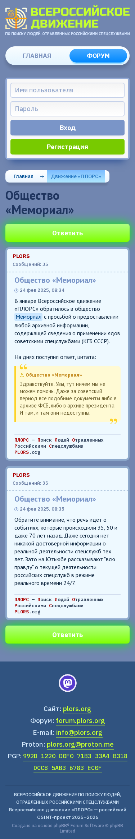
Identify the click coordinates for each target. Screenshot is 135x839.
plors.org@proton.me (80, 744)
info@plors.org (79, 732)
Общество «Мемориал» (55, 280)
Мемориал (28, 316)
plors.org (77, 708)
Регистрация (67, 147)
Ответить (67, 233)
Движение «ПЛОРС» (76, 176)
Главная (37, 56)
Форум (98, 56)
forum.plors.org (80, 720)
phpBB (60, 825)
